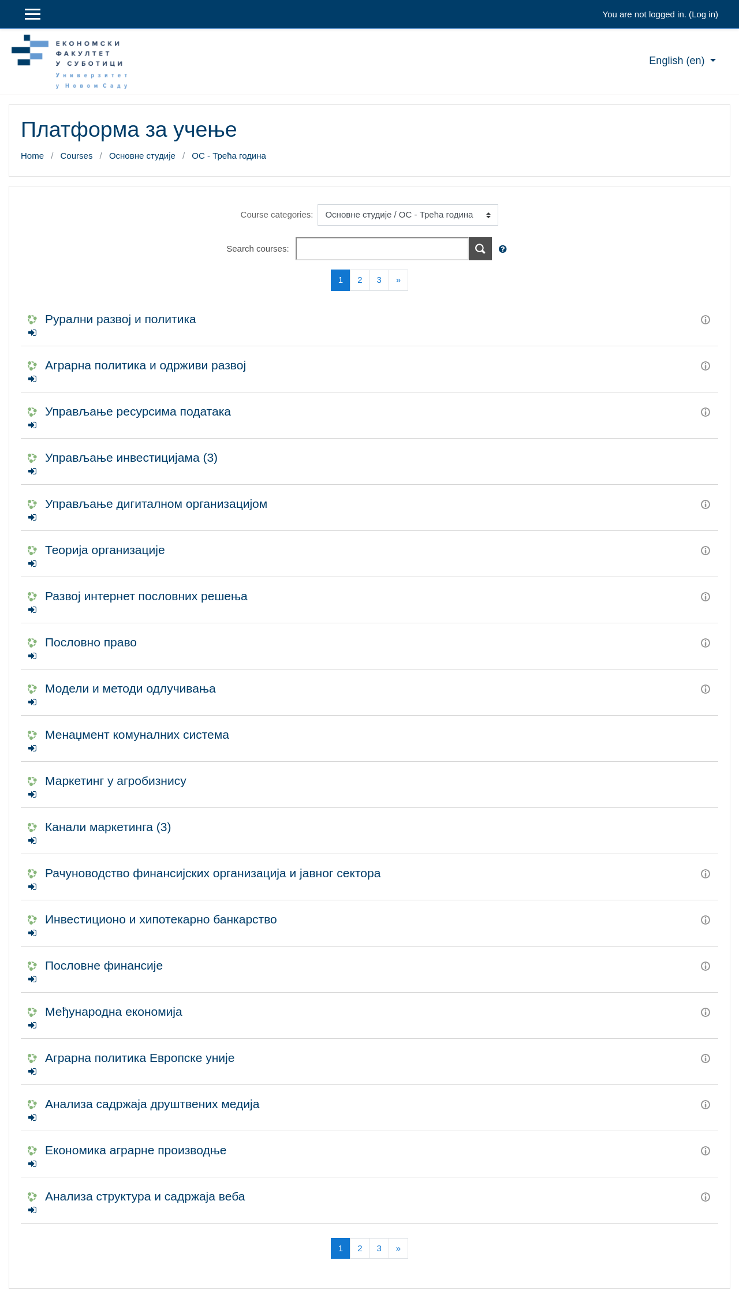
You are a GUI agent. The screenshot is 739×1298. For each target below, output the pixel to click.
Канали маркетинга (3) (108, 826)
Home (32, 155)
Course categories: (277, 214)
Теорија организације (105, 549)
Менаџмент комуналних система (137, 734)
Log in (703, 14)
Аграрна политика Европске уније (139, 1057)
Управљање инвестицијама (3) (131, 457)
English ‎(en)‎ (678, 60)
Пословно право (91, 642)
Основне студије (142, 155)
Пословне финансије (104, 965)
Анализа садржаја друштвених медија (152, 1103)
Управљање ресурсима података (138, 411)
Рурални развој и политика (120, 319)
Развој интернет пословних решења (146, 596)
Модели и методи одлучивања (130, 688)
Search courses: (259, 248)
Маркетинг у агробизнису (115, 780)
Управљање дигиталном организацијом (156, 503)
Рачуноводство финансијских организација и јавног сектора (212, 873)
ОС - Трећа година (229, 155)
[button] (505, 250)
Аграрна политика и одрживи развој (145, 365)
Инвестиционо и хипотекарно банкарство (161, 919)
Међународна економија (113, 1011)
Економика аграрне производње (135, 1150)
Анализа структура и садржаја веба (145, 1196)
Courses (77, 155)
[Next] (398, 280)
